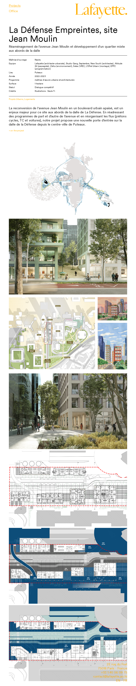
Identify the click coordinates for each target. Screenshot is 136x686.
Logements (29, 99)
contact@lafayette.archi (110, 676)
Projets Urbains (16, 99)
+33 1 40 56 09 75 (114, 672)
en (118, 680)
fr (125, 680)
